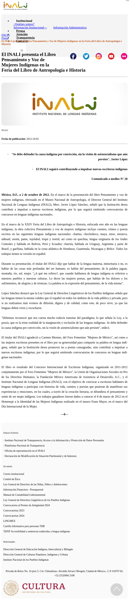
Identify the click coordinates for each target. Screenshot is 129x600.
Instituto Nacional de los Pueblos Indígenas (26, 559)
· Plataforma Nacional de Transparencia (24, 445)
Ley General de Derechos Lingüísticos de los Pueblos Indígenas (36, 500)
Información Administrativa (69, 27)
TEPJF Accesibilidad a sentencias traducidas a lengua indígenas (36, 531)
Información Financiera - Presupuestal (23, 489)
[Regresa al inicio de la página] (116, 589)
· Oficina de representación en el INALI (24, 450)
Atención (22, 34)
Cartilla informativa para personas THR (24, 526)
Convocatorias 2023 (13, 510)
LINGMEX (9, 521)
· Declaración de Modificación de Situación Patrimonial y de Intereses (40, 456)
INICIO (5, 35)
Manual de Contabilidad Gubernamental (24, 494)
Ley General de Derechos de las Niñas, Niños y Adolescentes (35, 484)
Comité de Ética (11, 479)
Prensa (20, 30)
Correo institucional (13, 474)
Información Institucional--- (30, 27)
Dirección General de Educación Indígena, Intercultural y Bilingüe (38, 549)
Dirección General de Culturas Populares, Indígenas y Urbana (35, 554)
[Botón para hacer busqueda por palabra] (15, 47)
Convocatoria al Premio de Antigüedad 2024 (26, 505)
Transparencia (25, 37)
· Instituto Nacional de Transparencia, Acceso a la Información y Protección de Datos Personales (53, 440)
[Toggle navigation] (127, 0)
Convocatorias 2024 (13, 515)
